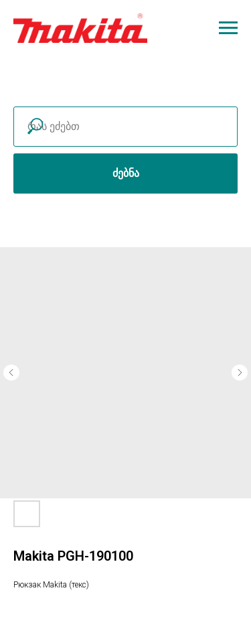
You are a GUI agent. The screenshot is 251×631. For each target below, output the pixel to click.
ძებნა (125, 173)
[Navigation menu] (228, 28)
